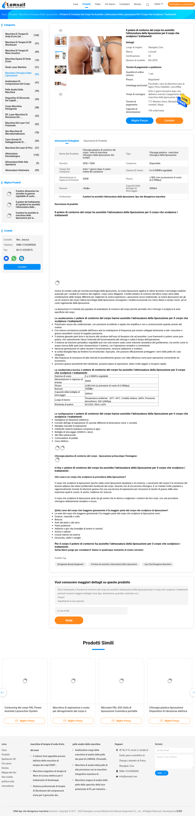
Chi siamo (7, 763)
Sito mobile (7, 777)
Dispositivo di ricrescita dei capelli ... (22, 99)
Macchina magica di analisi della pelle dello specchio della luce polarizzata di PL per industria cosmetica (91, 785)
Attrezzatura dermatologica (22, 154)
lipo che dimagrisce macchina (157, 564)
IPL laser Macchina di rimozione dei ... (22, 115)
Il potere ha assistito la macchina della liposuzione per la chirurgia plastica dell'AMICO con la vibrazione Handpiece (27, 215)
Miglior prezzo (139, 120)
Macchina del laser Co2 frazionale (22, 124)
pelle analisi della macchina (22, 90)
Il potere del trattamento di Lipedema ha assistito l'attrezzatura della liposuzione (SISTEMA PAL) (28, 204)
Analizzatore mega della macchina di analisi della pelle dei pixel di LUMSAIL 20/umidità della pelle (91, 755)
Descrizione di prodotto (95, 141)
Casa (4, 750)
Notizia (5, 768)
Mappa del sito (9, 772)
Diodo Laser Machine (22, 67)
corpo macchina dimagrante (22, 107)
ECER (179, 811)
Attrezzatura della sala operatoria (22, 163)
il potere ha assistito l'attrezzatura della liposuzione (114, 564)
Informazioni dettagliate (67, 141)
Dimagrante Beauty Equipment (70, 564)
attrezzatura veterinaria (22, 170)
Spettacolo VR (9, 759)
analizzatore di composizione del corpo (22, 82)
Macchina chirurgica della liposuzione (22, 74)
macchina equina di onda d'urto (22, 60)
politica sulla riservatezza (8, 783)
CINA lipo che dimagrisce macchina (30, 811)
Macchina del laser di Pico (22, 147)
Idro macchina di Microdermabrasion (22, 132)
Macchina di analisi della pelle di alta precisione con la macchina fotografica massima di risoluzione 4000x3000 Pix (91, 770)
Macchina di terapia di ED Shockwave (22, 43)
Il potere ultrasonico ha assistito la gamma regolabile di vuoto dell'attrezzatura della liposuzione (27, 193)
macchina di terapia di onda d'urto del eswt (47, 747)
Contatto (22, 267)
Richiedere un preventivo (181, 4)
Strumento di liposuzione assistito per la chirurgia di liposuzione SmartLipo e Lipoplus (51, 711)
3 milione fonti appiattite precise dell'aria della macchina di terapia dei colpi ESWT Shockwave (49, 761)
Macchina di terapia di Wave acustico (22, 51)
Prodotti (6, 754)
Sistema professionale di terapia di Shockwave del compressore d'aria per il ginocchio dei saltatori (49, 791)
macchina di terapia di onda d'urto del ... (22, 35)
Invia (69, 620)
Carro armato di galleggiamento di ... (22, 140)
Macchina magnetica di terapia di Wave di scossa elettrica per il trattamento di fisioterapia (49, 775)
